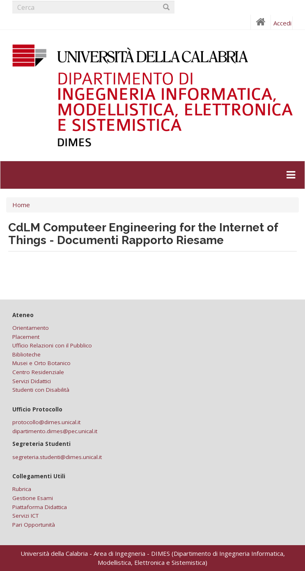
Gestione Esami (32, 498)
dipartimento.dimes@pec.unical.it (54, 431)
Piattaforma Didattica (39, 507)
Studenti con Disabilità (40, 389)
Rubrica (21, 489)
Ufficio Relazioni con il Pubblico (52, 345)
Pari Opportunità (33, 524)
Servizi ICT (25, 515)
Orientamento (30, 327)
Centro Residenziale (38, 372)
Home (21, 205)
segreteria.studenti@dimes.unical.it (57, 457)
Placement (25, 336)
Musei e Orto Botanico (41, 363)
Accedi (282, 23)
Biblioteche (26, 354)
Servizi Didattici (31, 381)
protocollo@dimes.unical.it (46, 422)
